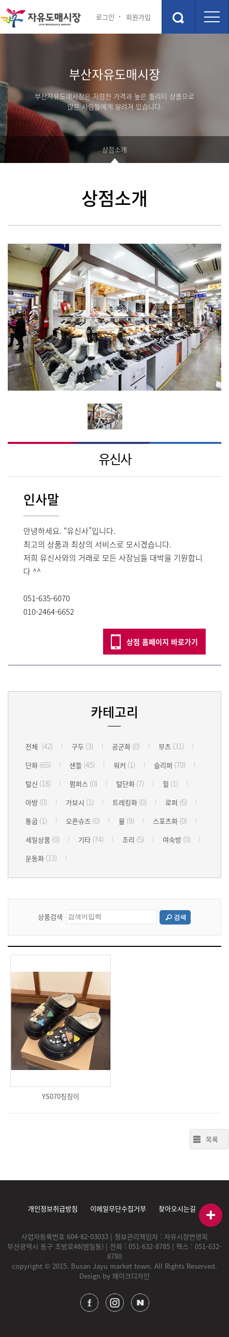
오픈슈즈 (83, 821)
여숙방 (177, 839)
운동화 (41, 858)
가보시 (80, 802)
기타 (91, 839)
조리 (133, 839)
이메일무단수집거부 (118, 1208)
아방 (36, 802)
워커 (124, 765)
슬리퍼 (169, 765)
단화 (38, 765)
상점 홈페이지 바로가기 (162, 641)
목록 (212, 1139)
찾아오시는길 (177, 1208)
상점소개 (114, 149)
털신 (38, 784)
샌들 (82, 765)
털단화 (130, 784)
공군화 (126, 746)
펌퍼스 (83, 784)
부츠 (171, 746)
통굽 (36, 821)
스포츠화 (170, 821)
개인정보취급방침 (53, 1208)
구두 (82, 746)
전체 (39, 746)
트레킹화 (129, 802)
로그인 (105, 17)
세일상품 (42, 839)
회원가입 (138, 17)
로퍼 (176, 802)
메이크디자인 (131, 1276)
